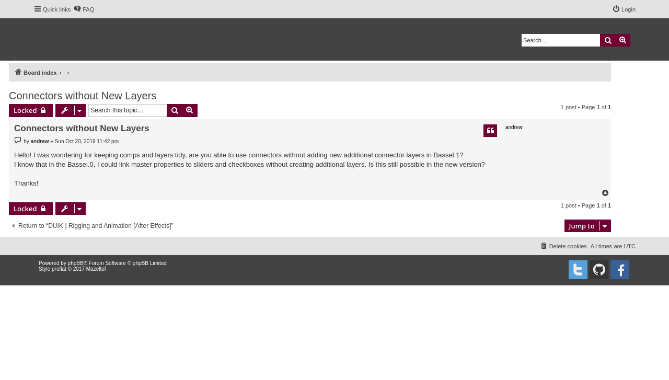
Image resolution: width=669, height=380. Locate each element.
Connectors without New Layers (82, 95)
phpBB (76, 263)
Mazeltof (96, 269)
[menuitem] (83, 9)
